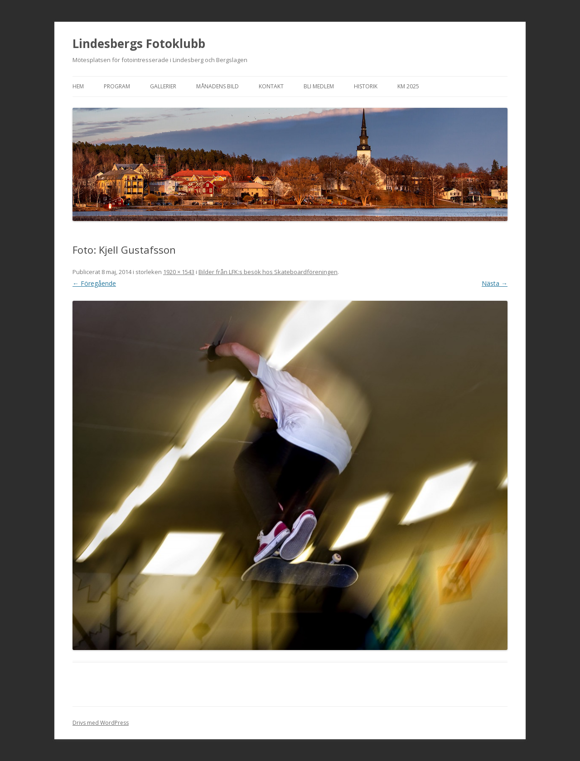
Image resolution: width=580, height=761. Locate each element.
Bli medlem (319, 86)
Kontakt (271, 86)
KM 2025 (408, 86)
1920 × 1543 (178, 272)
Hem (78, 86)
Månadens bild (217, 86)
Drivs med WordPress (100, 723)
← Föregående (94, 283)
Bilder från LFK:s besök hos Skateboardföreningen (268, 272)
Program (117, 86)
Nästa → (495, 283)
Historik (365, 86)
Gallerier (163, 86)
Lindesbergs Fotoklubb (138, 43)
